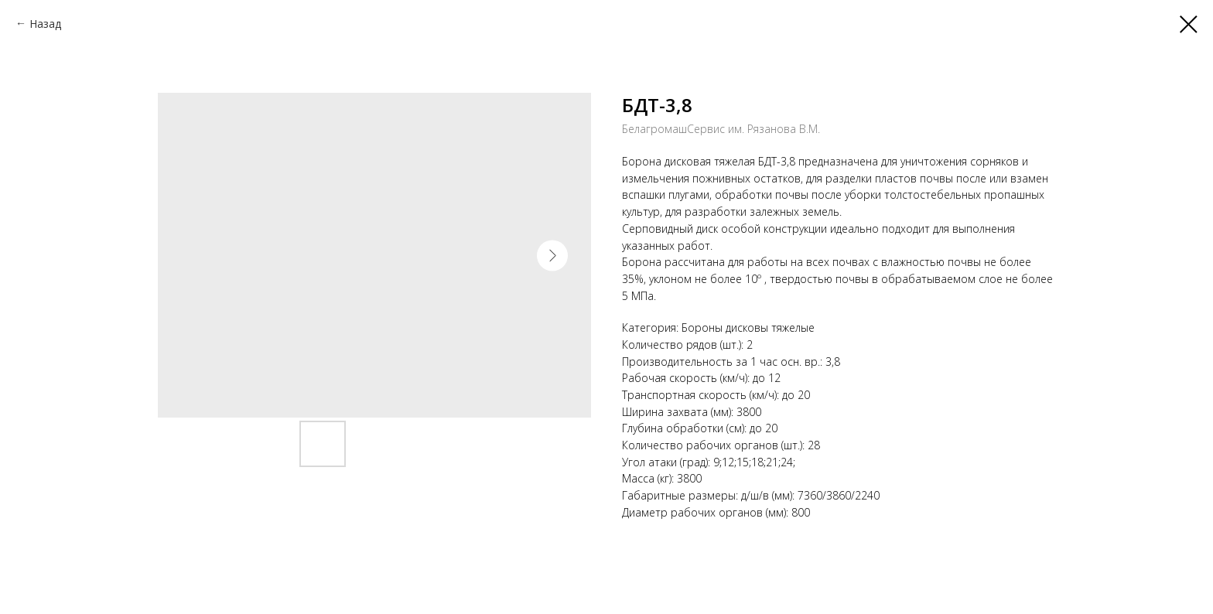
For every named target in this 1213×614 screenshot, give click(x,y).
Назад (45, 23)
